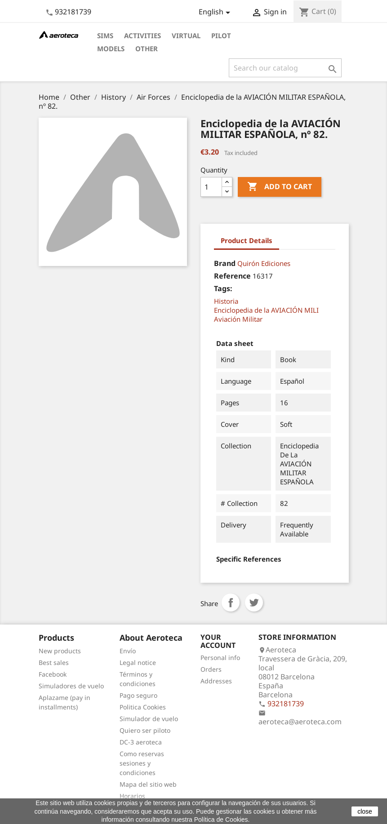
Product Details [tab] (246, 240)
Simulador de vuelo (149, 718)
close (364, 811)
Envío (128, 651)
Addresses (216, 681)
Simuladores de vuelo (71, 686)
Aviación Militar (238, 319)
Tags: (223, 288)
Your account (218, 641)
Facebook (53, 674)
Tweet (254, 602)
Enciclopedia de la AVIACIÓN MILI (266, 310)
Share (231, 602)
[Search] (285, 67)
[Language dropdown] (216, 12)
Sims (105, 35)
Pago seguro (138, 695)
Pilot (221, 35)
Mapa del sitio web (148, 784)
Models (111, 48)
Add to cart (279, 187)
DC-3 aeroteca (141, 742)
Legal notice (138, 662)
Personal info (220, 657)
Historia (226, 301)
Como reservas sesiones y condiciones (142, 763)
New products (60, 651)
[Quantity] (211, 187)
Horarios (132, 796)
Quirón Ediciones (263, 263)
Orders (211, 669)
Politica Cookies (143, 707)
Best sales (54, 662)
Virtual (186, 35)
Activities (142, 35)
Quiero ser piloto (145, 730)
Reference (232, 275)
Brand (225, 263)
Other (146, 48)
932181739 (73, 12)
